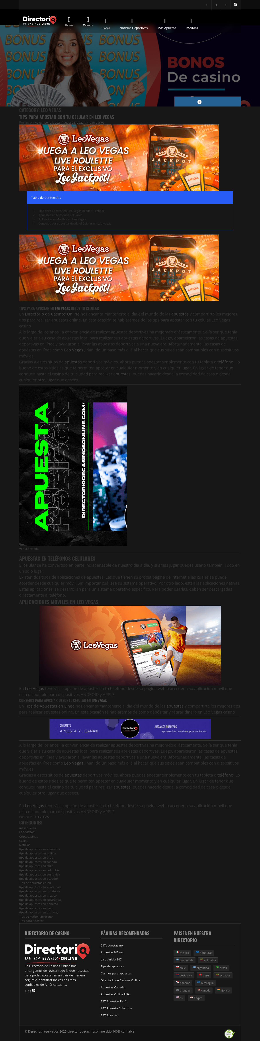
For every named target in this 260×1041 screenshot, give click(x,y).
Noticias (25, 844)
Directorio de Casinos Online (51, 314)
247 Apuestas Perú (114, 1000)
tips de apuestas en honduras (40, 891)
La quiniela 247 (112, 959)
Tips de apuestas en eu (35, 882)
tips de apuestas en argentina (40, 849)
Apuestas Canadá (113, 986)
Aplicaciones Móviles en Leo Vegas (63, 219)
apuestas (178, 314)
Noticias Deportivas (134, 23)
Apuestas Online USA (116, 993)
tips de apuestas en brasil (37, 857)
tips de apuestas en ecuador (39, 878)
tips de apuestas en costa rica (40, 874)
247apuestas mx (113, 945)
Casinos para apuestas (117, 972)
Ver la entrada (29, 548)
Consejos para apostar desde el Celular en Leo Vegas (77, 223)
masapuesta (28, 828)
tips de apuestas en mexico (39, 895)
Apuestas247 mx (113, 952)
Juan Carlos (99, 122)
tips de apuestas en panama (39, 903)
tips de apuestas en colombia (40, 870)
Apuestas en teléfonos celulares (61, 215)
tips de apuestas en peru (37, 908)
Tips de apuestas (113, 966)
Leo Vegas (63, 308)
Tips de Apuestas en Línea (49, 705)
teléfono (225, 362)
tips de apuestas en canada (39, 861)
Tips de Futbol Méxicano (36, 916)
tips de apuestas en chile (37, 866)
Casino (24, 840)
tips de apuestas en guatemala (41, 887)
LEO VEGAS (41, 816)
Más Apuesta (166, 23)
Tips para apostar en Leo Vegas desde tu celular (73, 211)
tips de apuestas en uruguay (39, 912)
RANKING (192, 23)
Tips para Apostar (32, 920)
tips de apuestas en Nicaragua (41, 899)
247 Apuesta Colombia (117, 1007)
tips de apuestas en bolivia (38, 853)
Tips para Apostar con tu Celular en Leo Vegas (69, 116)
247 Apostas (110, 1014)
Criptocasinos (29, 836)
